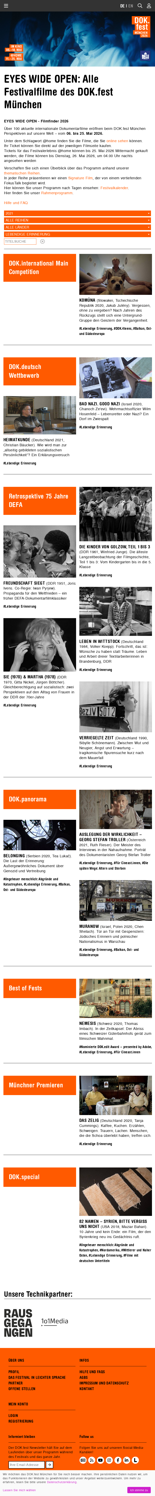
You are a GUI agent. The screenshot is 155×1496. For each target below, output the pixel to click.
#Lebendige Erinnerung (95, 329)
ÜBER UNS (16, 1360)
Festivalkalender (114, 187)
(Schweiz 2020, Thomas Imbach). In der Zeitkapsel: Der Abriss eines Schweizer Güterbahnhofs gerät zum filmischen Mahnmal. (115, 1031)
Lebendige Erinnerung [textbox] (28, 234)
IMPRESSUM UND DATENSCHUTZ (104, 1383)
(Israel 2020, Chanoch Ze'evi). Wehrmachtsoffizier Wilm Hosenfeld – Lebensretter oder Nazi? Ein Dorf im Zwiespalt (115, 411)
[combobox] (77, 213)
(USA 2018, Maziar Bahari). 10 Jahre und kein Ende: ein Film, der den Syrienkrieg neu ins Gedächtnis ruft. (115, 1229)
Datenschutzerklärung (61, 1482)
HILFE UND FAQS (92, 1372)
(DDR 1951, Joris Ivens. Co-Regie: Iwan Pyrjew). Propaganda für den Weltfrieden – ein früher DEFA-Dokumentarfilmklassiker (39, 591)
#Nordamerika (110, 1250)
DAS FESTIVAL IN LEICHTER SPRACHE (37, 1378)
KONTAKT (87, 1389)
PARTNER (15, 1383)
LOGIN (13, 1416)
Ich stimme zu (139, 1490)
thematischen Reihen (22, 173)
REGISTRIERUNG (20, 1421)
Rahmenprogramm (56, 192)
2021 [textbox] (9, 213)
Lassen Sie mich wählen (19, 1490)
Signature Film (80, 177)
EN (130, 6)
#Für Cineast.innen (127, 863)
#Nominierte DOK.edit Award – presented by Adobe (115, 1047)
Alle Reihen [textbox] (17, 220)
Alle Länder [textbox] (17, 227)
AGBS (84, 1378)
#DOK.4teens (122, 329)
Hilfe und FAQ (16, 202)
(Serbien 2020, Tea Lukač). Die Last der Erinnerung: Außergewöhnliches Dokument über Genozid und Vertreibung (37, 863)
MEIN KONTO (18, 1404)
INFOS (84, 1360)
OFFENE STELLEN (21, 1389)
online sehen (117, 140)
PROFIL (13, 1372)
